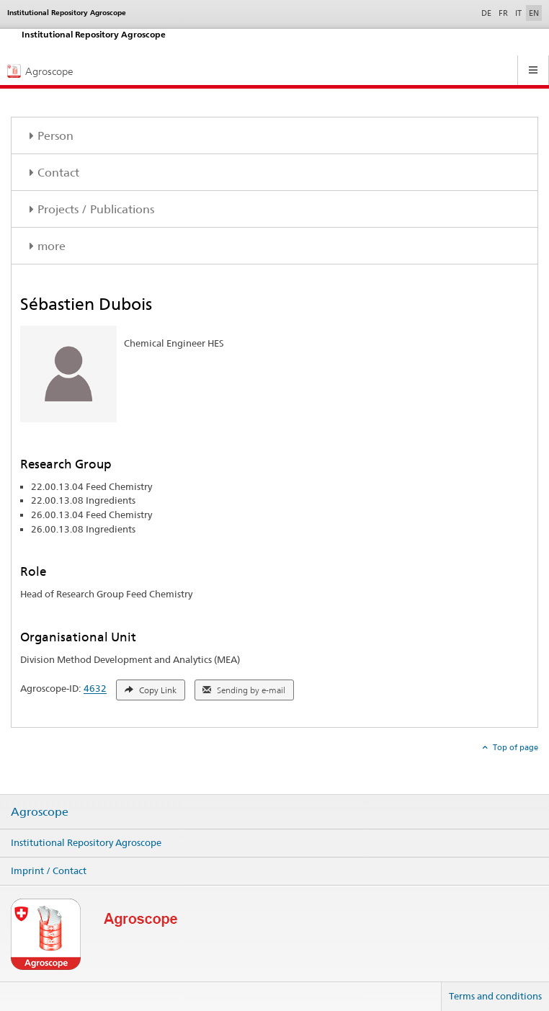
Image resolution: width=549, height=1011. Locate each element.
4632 (95, 689)
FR (503, 13)
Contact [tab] (58, 172)
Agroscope (39, 812)
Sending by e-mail (243, 690)
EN (534, 13)
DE (487, 12)
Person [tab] (55, 136)
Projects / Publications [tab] (95, 209)
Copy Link (151, 690)
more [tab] (51, 246)
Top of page (514, 747)
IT (518, 13)
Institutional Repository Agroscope (86, 842)
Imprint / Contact (48, 870)
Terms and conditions (495, 996)
